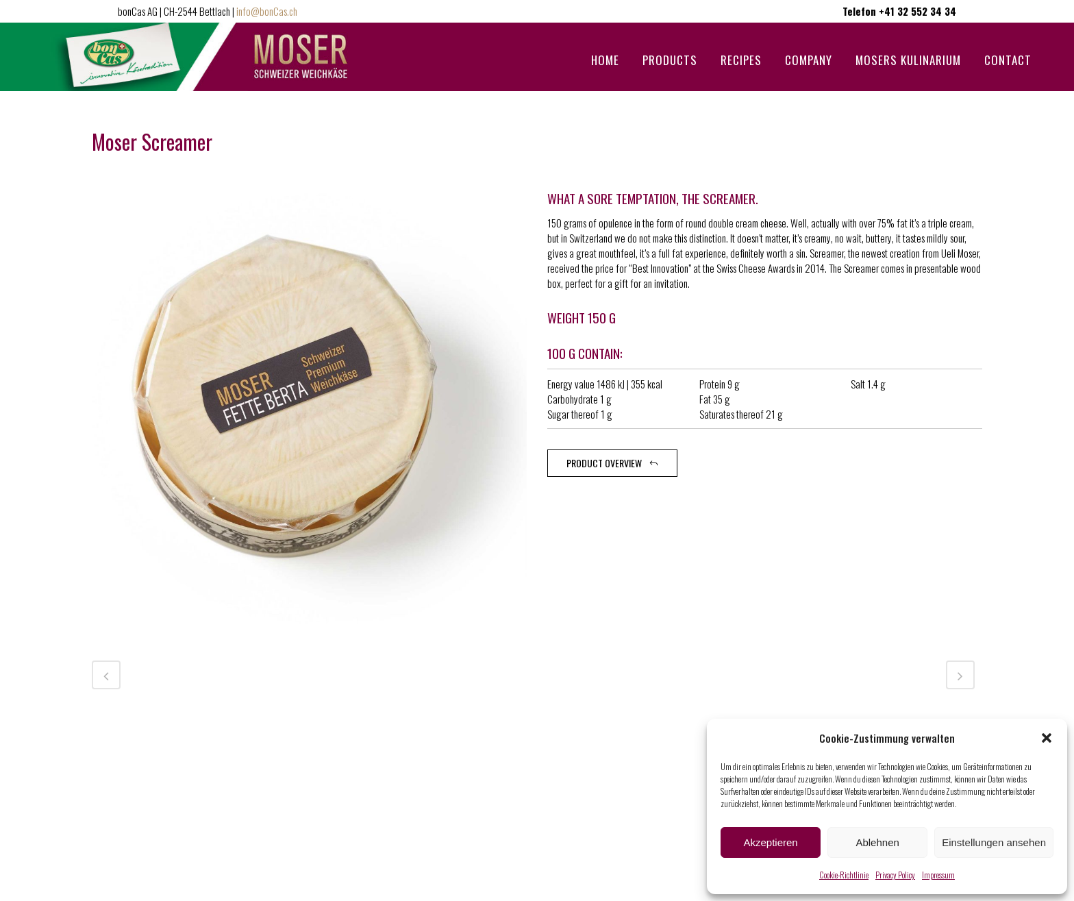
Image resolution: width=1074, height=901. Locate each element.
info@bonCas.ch (266, 10)
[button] (1046, 738)
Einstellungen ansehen (994, 842)
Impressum (938, 874)
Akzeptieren (770, 842)
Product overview (612, 463)
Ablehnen (877, 842)
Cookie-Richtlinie (844, 874)
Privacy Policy (895, 874)
